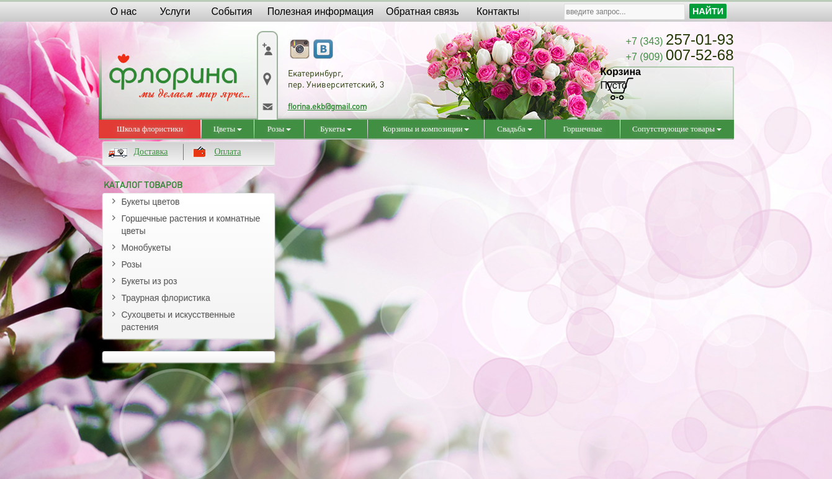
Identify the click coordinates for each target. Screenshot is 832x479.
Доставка (151, 151)
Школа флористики (150, 128)
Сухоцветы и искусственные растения (178, 321)
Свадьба (514, 128)
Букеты (336, 128)
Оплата (228, 151)
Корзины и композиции (426, 128)
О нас (123, 11)
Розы (279, 128)
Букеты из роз (149, 281)
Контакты (497, 11)
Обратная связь (422, 11)
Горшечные (582, 128)
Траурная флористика (166, 298)
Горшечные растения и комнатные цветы (191, 224)
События (231, 11)
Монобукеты (146, 248)
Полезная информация (320, 11)
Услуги (174, 11)
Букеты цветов (151, 202)
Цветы (228, 128)
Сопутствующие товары (677, 128)
